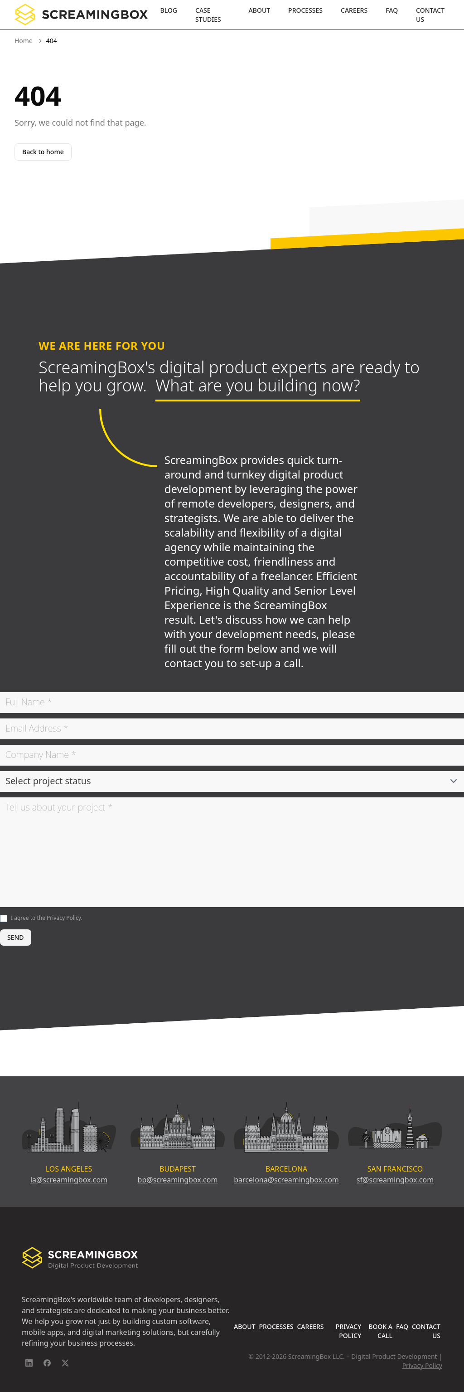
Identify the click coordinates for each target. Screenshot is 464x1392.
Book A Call (380, 1331)
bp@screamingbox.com (178, 1180)
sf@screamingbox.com (395, 1180)
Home (23, 40)
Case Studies (208, 15)
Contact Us (430, 15)
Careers (354, 10)
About (260, 10)
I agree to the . (46, 918)
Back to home (43, 151)
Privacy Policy (64, 918)
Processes (305, 10)
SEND (15, 937)
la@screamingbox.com (68, 1180)
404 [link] (51, 40)
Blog (169, 10)
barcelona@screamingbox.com (286, 1180)
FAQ (392, 10)
